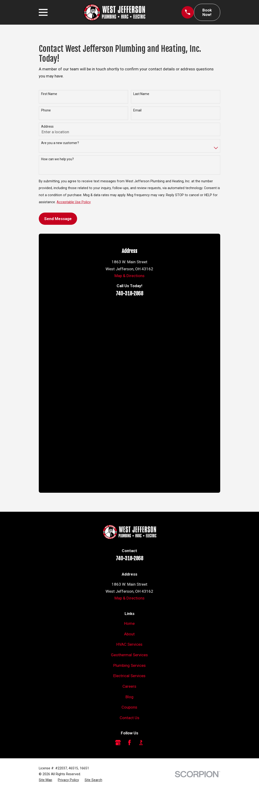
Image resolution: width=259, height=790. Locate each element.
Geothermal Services (129, 655)
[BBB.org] (141, 742)
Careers (129, 686)
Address (47, 126)
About (129, 634)
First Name (49, 94)
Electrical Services (129, 675)
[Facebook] (129, 742)
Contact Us (129, 717)
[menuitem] (45, 780)
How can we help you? (57, 159)
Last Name (141, 94)
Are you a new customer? (60, 143)
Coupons (129, 707)
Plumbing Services (129, 665)
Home (129, 623)
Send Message (58, 218)
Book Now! (207, 12)
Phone (46, 110)
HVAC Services (129, 644)
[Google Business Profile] (118, 742)
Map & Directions (129, 275)
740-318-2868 (129, 293)
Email (137, 110)
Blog (129, 697)
